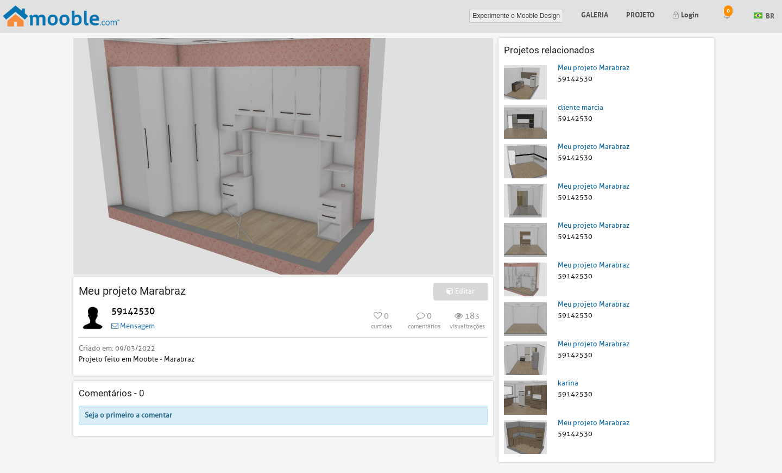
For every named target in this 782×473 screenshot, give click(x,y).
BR (764, 15)
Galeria (594, 14)
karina (568, 383)
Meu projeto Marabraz (593, 67)
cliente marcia (580, 107)
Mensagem (133, 326)
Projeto (640, 14)
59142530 (133, 311)
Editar (460, 291)
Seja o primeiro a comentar (128, 415)
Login (685, 14)
